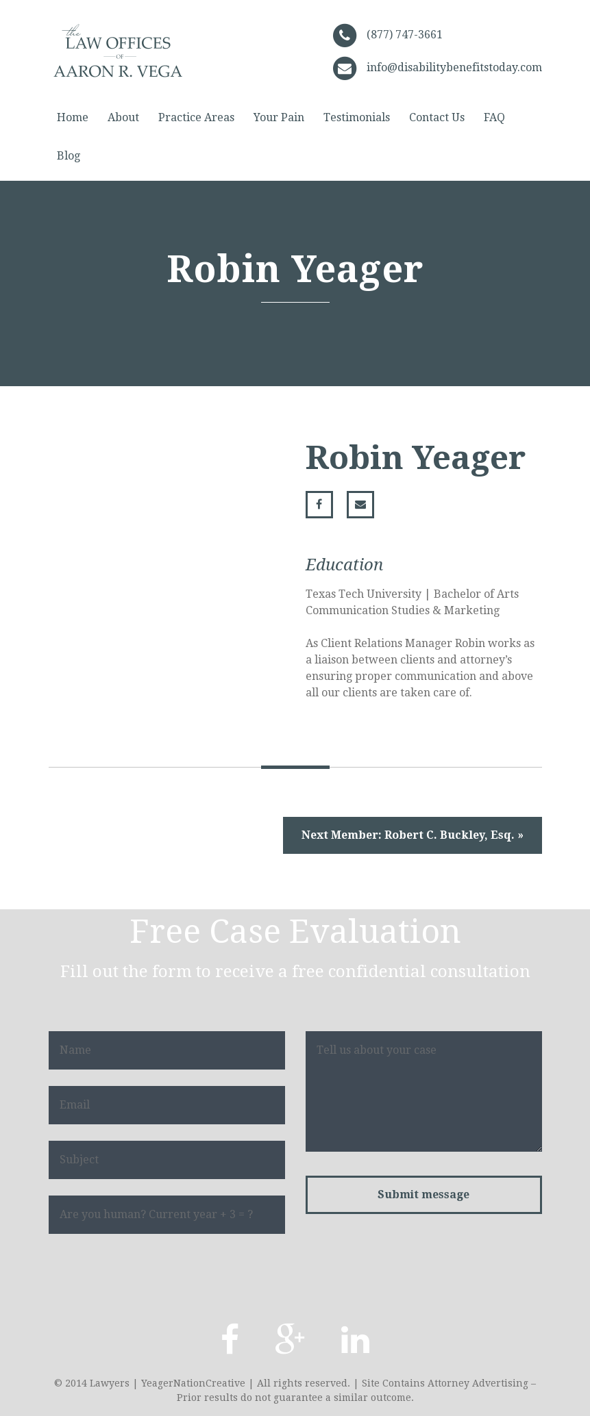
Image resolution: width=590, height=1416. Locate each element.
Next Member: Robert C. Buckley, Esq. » (413, 835)
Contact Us (437, 117)
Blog (68, 155)
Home (72, 117)
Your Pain (279, 117)
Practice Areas (196, 117)
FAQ (494, 117)
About (123, 117)
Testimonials (356, 117)
